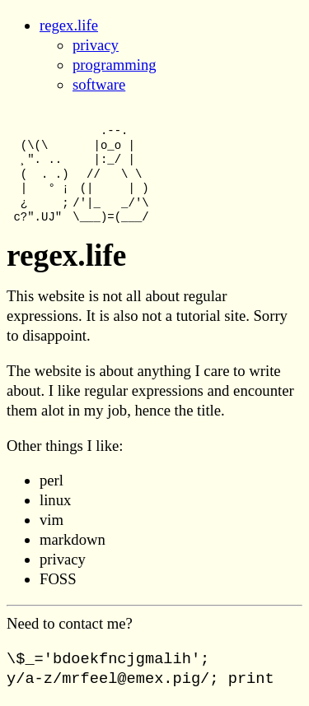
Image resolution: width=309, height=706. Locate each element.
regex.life (69, 25)
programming (115, 64)
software (99, 84)
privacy (96, 44)
